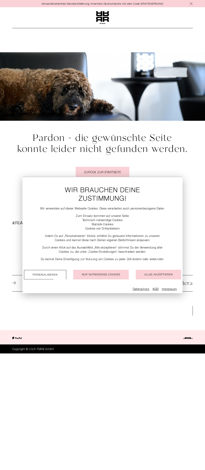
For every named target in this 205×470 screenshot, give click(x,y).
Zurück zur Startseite (102, 172)
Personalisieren (45, 275)
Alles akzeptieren (158, 275)
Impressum (169, 289)
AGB (156, 289)
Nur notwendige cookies (101, 275)
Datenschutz (141, 289)
